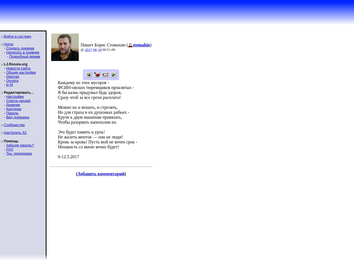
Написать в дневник (22, 52)
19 (100, 50)
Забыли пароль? (20, 145)
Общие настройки (21, 72)
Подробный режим (24, 56)
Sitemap (12, 76)
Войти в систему (17, 36)
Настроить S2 (15, 132)
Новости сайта (18, 68)
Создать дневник (20, 48)
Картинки (13, 109)
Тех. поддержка (19, 153)
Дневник (13, 105)
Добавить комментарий (100, 173)
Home (8, 44)
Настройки (15, 97)
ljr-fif (9, 85)
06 (95, 50)
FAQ (9, 149)
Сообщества (14, 125)
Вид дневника (17, 117)
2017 (88, 50)
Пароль (12, 113)
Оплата (12, 81)
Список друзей (18, 101)
